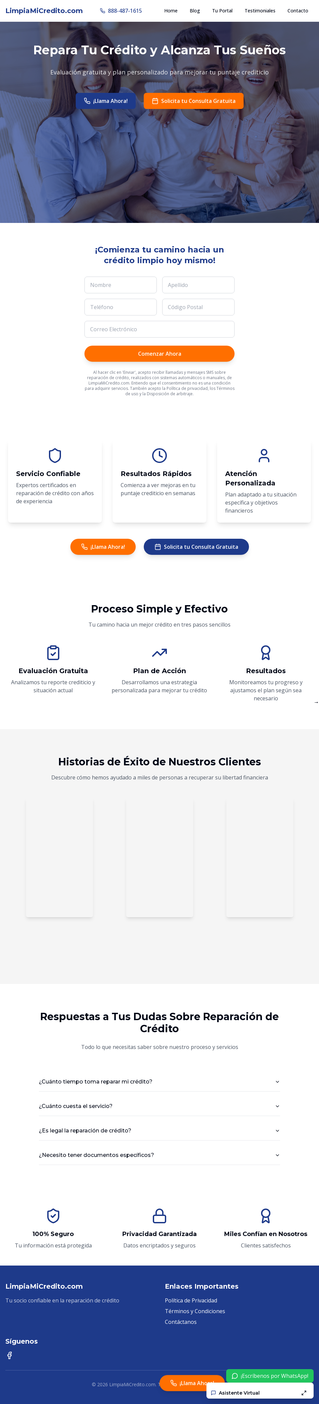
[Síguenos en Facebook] (9, 1355)
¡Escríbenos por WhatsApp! (270, 1376)
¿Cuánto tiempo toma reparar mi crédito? (159, 1081)
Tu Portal (222, 10)
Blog (195, 10)
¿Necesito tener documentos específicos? (159, 1155)
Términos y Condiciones (195, 1311)
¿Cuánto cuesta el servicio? (159, 1106)
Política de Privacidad (191, 1300)
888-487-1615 (121, 10)
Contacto (298, 10)
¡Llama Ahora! (106, 101)
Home (171, 10)
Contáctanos (181, 1322)
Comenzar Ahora (159, 353)
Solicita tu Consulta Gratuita (194, 101)
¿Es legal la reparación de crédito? (159, 1130)
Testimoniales (260, 10)
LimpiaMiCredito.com (44, 11)
